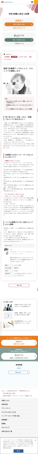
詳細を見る (18, 372)
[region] (19, 446)
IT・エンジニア (7, 59)
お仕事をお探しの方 (12, 390)
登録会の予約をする (18, 28)
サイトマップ (5, 427)
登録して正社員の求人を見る (19, 39)
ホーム (3, 390)
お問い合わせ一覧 (6, 431)
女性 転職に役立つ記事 (9, 393)
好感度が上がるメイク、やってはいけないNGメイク (19, 105)
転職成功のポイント (24, 390)
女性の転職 (14, 56)
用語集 (3, 423)
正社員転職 (6, 56)
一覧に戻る (19, 285)
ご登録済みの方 (18, 43)
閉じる (18, 451)
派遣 (30, 56)
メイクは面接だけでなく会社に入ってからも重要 (19, 109)
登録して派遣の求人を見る (19, 24)
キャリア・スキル (23, 56)
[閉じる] (35, 440)
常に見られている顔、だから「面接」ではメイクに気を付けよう (19, 102)
